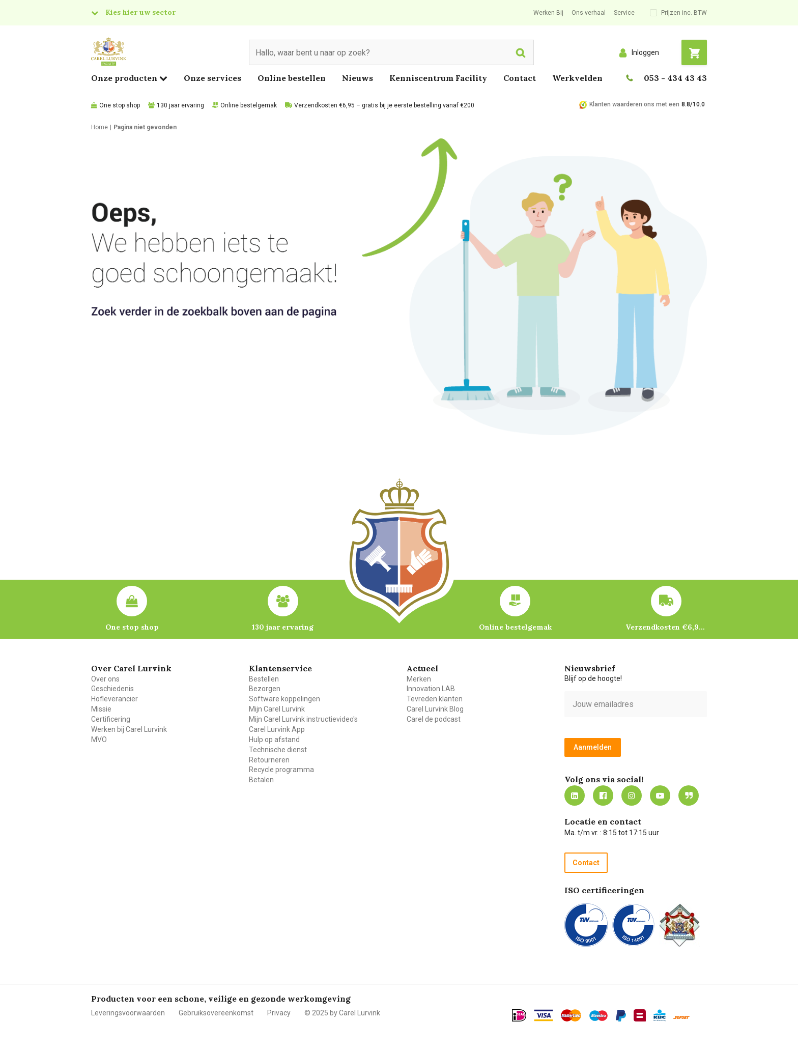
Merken (419, 679)
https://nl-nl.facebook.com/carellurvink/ (603, 795)
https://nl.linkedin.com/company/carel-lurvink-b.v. (574, 795)
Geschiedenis (112, 689)
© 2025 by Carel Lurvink (342, 1013)
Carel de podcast (434, 719)
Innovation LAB (431, 689)
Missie (101, 709)
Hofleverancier (114, 699)
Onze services (212, 78)
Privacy (279, 1013)
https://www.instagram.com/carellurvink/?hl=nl (631, 795)
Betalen (261, 780)
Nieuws (357, 78)
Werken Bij (548, 12)
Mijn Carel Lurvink (277, 709)
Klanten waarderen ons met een (634, 104)
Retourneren (269, 760)
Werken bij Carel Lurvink (129, 729)
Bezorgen (264, 689)
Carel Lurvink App (277, 729)
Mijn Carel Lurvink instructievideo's (303, 719)
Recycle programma (281, 769)
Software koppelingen (284, 699)
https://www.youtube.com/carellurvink (660, 795)
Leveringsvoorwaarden (128, 1013)
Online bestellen (292, 78)
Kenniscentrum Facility (438, 78)
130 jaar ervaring (180, 105)
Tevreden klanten (435, 699)
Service (624, 12)
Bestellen (264, 679)
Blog (688, 795)
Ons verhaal (589, 12)
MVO (99, 739)
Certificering (110, 719)
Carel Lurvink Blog (435, 709)
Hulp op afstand (274, 739)
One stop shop (119, 105)
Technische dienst (278, 750)
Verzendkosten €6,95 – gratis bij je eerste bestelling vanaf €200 (384, 105)
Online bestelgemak (248, 105)
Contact (519, 78)
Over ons (105, 679)
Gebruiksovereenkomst (216, 1013)
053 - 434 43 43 (675, 78)
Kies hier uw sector (140, 12)
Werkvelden (577, 78)
